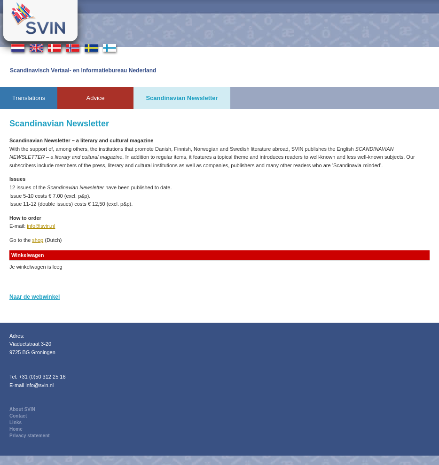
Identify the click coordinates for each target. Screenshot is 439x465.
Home (16, 429)
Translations (28, 97)
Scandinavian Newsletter (182, 97)
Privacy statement (29, 435)
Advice (95, 97)
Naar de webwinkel (34, 297)
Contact (18, 415)
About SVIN (22, 409)
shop (37, 240)
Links (15, 422)
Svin (40, 20)
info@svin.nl (41, 226)
